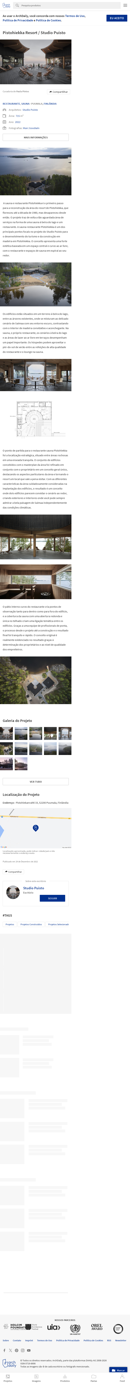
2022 (17, 122)
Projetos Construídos (31, 924)
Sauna (25, 103)
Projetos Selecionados (59, 924)
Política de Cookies (48, 20)
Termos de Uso (75, 16)
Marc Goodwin (31, 128)
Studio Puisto (30, 109)
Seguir (52, 898)
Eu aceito (117, 18)
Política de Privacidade (18, 20)
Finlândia (50, 103)
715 (18, 115)
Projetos (10, 924)
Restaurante (11, 103)
